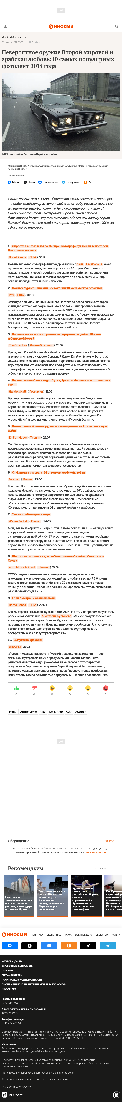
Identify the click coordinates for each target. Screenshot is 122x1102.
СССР (69, 712)
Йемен (27, 479)
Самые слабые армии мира (31, 514)
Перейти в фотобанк (46, 154)
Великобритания (41, 345)
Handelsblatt (17, 391)
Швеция (43, 567)
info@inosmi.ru (10, 1013)
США (32, 257)
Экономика (54, 935)
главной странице (95, 852)
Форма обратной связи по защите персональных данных (35, 1079)
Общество (80, 712)
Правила (108, 841)
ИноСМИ (8, 37)
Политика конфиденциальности (22, 980)
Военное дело (83, 935)
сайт (80, 264)
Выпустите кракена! (28, 640)
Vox (11, 295)
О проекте (7, 970)
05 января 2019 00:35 (12, 42)
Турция (35, 437)
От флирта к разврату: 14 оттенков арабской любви (48, 472)
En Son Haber (18, 437)
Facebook (92, 264)
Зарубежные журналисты (17, 966)
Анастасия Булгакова (56, 616)
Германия (36, 391)
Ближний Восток (28, 712)
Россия (22, 37)
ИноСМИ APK (9, 989)
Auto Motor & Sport (22, 567)
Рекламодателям (12, 975)
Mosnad (14, 479)
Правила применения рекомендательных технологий (34, 984)
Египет (35, 521)
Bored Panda (17, 257)
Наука (67, 935)
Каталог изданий (12, 961)
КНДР (43, 712)
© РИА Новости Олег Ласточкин (18, 154)
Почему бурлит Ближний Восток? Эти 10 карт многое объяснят (57, 288)
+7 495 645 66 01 (11, 1023)
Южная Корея (56, 712)
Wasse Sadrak (18, 521)
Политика (37, 935)
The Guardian (18, 345)
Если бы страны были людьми (33, 598)
